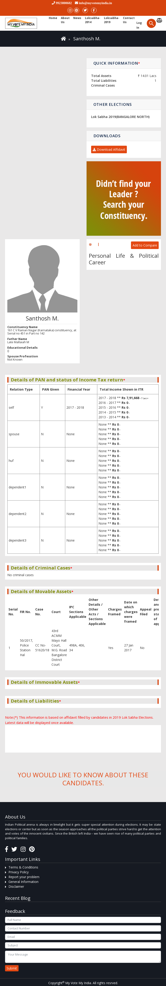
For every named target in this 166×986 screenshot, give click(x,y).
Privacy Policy (18, 872)
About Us (65, 20)
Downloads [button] (107, 135)
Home (53, 18)
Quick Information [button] (116, 63)
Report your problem (23, 877)
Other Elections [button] (112, 104)
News (77, 18)
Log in (139, 25)
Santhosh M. (87, 39)
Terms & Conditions (23, 867)
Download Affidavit (109, 149)
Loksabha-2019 (111, 20)
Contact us (129, 20)
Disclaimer (16, 886)
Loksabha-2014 (92, 20)
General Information (23, 881)
